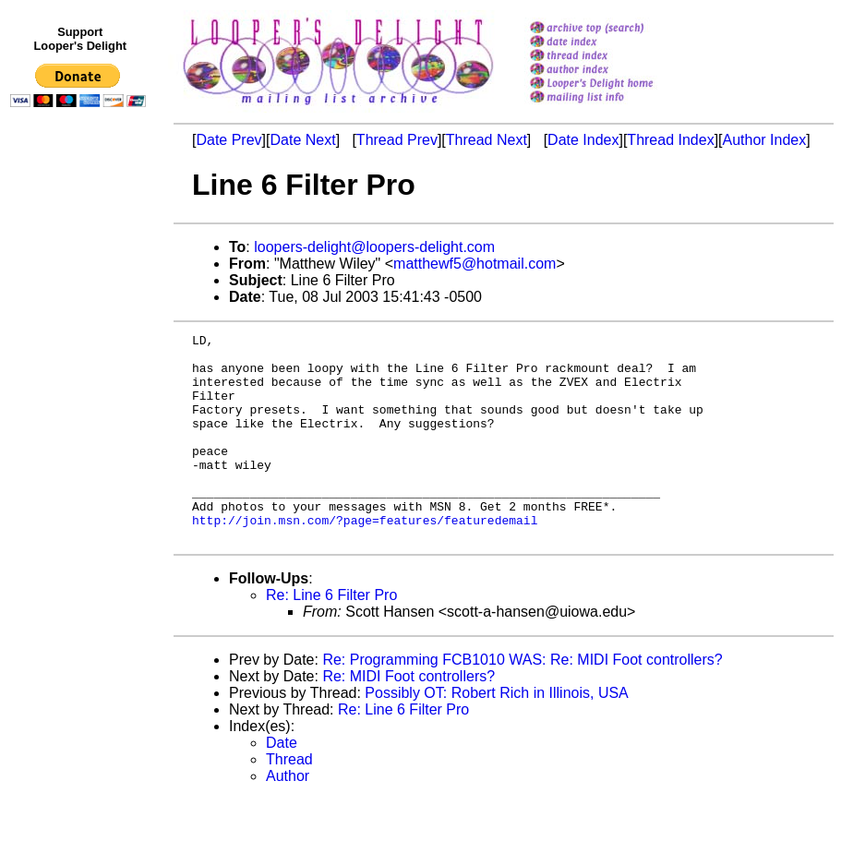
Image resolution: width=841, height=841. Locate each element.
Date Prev (228, 140)
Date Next (302, 140)
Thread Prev (397, 140)
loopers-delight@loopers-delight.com (374, 247)
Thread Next (486, 140)
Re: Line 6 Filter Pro (331, 636)
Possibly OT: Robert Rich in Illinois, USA (496, 734)
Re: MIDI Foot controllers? (408, 718)
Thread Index (670, 140)
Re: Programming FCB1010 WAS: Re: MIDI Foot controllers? (522, 701)
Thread (289, 801)
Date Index (583, 140)
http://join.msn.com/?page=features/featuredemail (364, 558)
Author (287, 817)
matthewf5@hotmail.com (474, 263)
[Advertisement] (81, 496)
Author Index (765, 140)
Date (281, 784)
